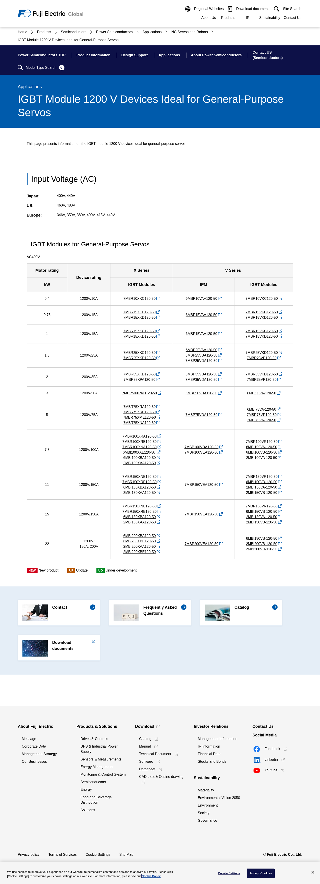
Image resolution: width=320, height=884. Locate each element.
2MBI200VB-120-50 (261, 544)
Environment (208, 805)
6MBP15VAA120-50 (201, 315)
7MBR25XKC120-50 (139, 353)
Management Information (217, 739)
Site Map (126, 854)
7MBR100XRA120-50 (139, 436)
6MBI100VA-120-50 (261, 447)
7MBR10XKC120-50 (139, 298)
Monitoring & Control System (103, 774)
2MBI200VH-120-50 (261, 549)
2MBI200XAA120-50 (139, 546)
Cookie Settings (98, 854)
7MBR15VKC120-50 (262, 312)
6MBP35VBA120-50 (201, 374)
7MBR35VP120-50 (261, 379)
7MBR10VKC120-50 (262, 298)
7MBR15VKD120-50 (262, 317)
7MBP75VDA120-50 (202, 415)
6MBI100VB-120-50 (261, 452)
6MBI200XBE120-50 (139, 541)
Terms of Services (62, 854)
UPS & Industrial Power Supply (99, 749)
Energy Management (97, 767)
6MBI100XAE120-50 (139, 452)
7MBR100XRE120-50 (139, 442)
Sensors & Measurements (100, 759)
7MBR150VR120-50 (262, 476)
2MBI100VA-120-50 (261, 458)
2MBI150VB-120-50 (261, 493)
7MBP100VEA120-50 (201, 452)
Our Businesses (34, 761)
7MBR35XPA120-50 (139, 379)
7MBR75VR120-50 (261, 415)
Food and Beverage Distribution (96, 799)
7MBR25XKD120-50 (139, 358)
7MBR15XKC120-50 (139, 312)
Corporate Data (34, 746)
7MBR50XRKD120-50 (139, 393)
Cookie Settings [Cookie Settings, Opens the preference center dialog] (229, 873)
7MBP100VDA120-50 (201, 447)
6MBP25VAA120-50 (201, 350)
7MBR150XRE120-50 (139, 482)
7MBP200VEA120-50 (201, 544)
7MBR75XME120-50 (139, 417)
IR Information (209, 746)
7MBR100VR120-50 (262, 442)
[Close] (313, 872)
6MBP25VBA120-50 (201, 355)
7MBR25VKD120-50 (262, 353)
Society (203, 813)
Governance (207, 820)
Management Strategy (39, 754)
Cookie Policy (151, 876)
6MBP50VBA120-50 (201, 393)
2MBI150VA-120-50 (261, 487)
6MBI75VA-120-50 (261, 409)
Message (29, 739)
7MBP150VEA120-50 (201, 485)
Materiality (206, 790)
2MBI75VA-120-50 (261, 420)
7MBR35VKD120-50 (262, 374)
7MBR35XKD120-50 (139, 374)
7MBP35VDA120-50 (202, 379)
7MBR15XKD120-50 (139, 317)
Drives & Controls (94, 739)
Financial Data (209, 754)
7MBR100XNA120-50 (139, 447)
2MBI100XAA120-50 (139, 463)
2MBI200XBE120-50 (139, 552)
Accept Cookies (261, 873)
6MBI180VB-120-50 (261, 538)
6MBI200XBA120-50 (139, 536)
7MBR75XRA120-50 (139, 407)
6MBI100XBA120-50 (139, 458)
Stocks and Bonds (212, 761)
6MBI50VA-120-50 (261, 393)
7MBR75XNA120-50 (139, 423)
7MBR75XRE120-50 (139, 412)
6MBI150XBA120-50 (139, 487)
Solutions (87, 810)
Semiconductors (93, 782)
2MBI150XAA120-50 (139, 493)
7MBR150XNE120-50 (139, 476)
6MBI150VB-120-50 (261, 482)
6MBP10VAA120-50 (201, 298)
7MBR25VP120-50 (261, 358)
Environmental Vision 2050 (219, 798)
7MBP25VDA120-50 (202, 361)
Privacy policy (29, 854)
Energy (86, 789)
